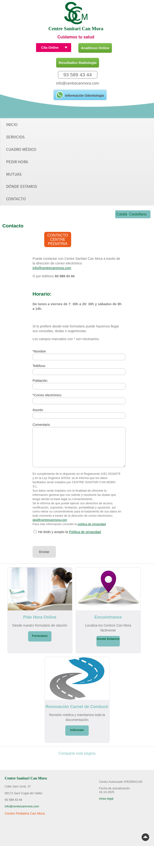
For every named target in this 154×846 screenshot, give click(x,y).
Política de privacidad (85, 532)
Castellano (138, 214)
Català (121, 214)
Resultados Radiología (78, 63)
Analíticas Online (95, 48)
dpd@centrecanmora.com (50, 520)
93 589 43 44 (77, 74)
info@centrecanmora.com (77, 83)
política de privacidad (92, 524)
